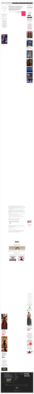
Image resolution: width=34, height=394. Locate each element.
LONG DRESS (3, 15)
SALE (2, 17)
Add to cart (23, 14)
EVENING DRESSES (4, 14)
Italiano (19, 390)
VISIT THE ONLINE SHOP (29, 348)
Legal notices (16, 377)
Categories (16, 375)
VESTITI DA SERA (7, 3)
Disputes (16, 379)
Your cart (16, 376)
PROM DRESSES (29, 347)
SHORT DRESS (4, 16)
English (16, 390)
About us (16, 378)
